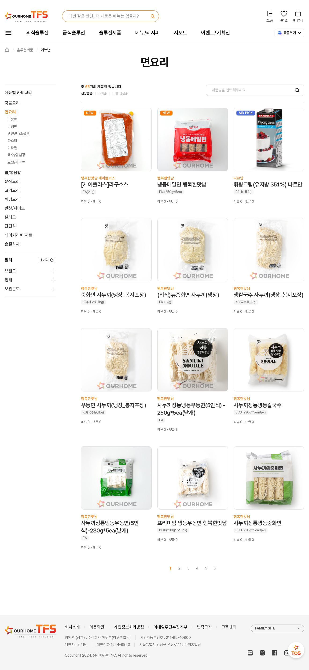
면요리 (10, 111)
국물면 (12, 119)
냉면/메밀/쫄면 (18, 133)
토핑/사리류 (16, 162)
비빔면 (12, 126)
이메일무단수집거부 (170, 627)
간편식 (10, 225)
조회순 (102, 93)
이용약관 (96, 627)
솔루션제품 (110, 33)
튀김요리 (12, 199)
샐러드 (10, 217)
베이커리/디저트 (19, 235)
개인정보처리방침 (129, 627)
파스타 (12, 140)
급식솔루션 (74, 33)
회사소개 (72, 627)
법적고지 (204, 627)
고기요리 (12, 190)
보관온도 (12, 288)
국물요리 (12, 102)
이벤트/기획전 (215, 33)
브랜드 (10, 270)
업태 (8, 279)
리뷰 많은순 (120, 93)
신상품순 (86, 93)
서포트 (180, 33)
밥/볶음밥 (13, 172)
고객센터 (228, 627)
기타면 (12, 148)
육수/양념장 (16, 155)
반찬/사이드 (15, 208)
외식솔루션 (37, 33)
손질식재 (12, 244)
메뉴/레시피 (147, 33)
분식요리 (12, 181)
